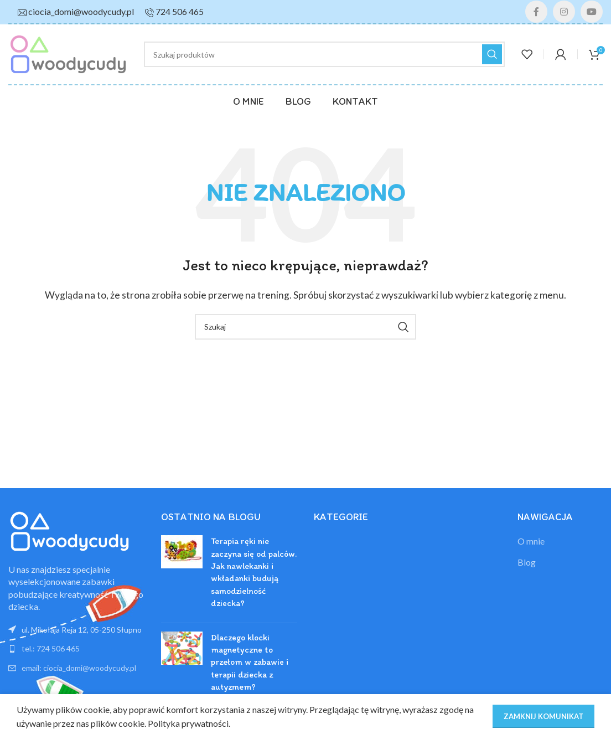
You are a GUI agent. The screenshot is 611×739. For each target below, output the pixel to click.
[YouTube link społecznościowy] (592, 12)
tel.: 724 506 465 (51, 648)
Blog (526, 562)
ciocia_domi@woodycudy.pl (81, 11)
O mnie (531, 541)
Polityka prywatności (188, 723)
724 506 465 (180, 11)
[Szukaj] (324, 54)
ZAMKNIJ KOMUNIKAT (543, 716)
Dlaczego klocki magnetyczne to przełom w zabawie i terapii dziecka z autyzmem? (249, 662)
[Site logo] (67, 53)
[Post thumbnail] (182, 574)
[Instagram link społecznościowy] (564, 12)
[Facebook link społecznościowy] (536, 12)
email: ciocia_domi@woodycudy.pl (79, 668)
